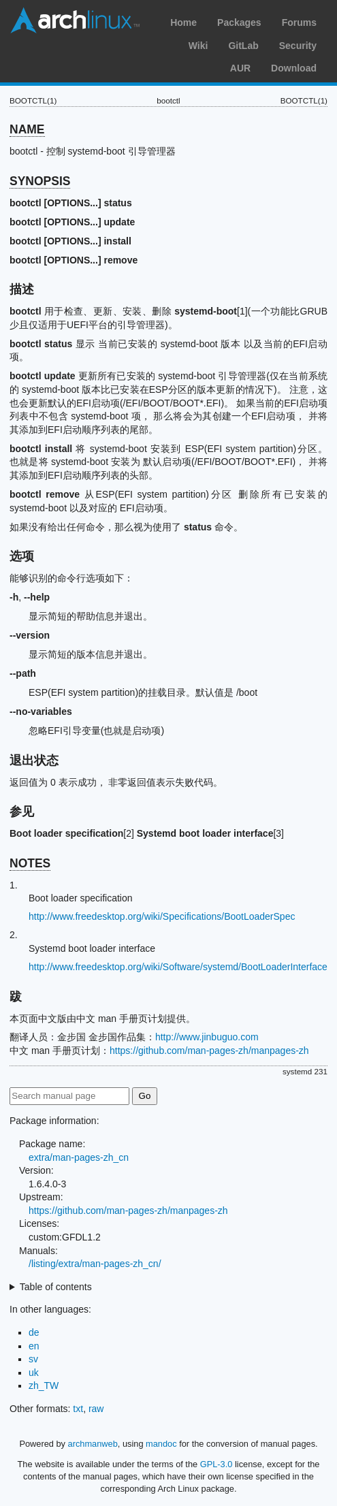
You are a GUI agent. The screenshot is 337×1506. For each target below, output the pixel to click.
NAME (27, 129)
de (34, 1332)
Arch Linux (75, 20)
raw (96, 1408)
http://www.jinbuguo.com (207, 1036)
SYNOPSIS (40, 181)
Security (298, 45)
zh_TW (44, 1385)
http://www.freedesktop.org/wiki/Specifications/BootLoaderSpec (162, 916)
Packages (239, 22)
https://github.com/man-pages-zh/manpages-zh (209, 1050)
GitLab (243, 45)
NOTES (30, 863)
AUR (240, 68)
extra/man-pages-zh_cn (79, 1157)
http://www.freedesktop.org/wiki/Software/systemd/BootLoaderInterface (178, 966)
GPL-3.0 (216, 1464)
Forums (299, 22)
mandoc (161, 1444)
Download (294, 68)
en (34, 1346)
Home (183, 22)
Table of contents (56, 1286)
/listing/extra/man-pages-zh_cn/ (95, 1263)
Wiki (198, 45)
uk (34, 1372)
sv (33, 1358)
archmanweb (93, 1444)
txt (78, 1408)
